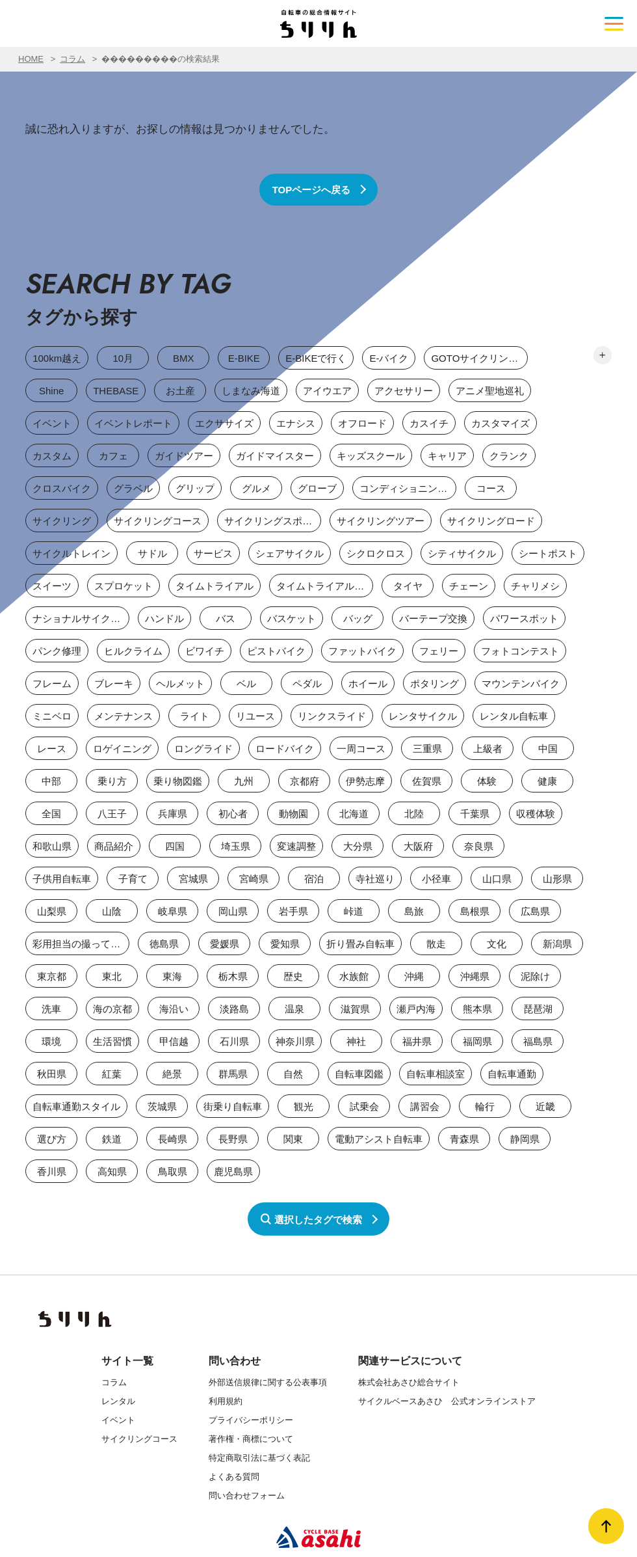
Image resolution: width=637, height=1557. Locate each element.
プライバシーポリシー (251, 1420)
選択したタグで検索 (311, 1219)
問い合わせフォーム (247, 1495)
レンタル (118, 1401)
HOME (31, 59)
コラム (72, 59)
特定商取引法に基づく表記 (259, 1458)
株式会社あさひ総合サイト (409, 1382)
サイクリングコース (139, 1439)
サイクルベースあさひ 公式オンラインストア (447, 1401)
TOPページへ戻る (311, 189)
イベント (118, 1420)
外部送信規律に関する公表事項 (268, 1382)
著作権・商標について (251, 1439)
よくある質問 (234, 1477)
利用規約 (225, 1401)
